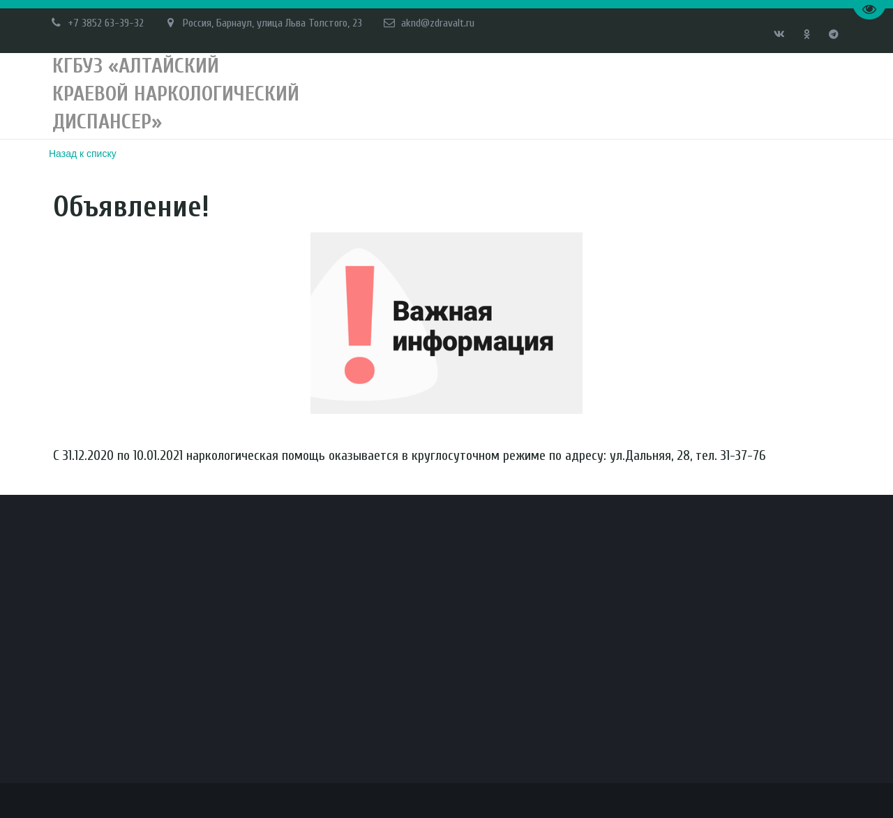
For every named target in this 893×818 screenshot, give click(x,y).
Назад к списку (83, 153)
